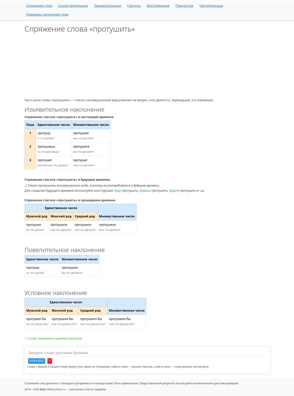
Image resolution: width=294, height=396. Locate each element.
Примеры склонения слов (47, 14)
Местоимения (158, 5)
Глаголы (134, 5)
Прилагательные (107, 5)
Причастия (184, 5)
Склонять (37, 361)
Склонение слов (39, 5)
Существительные (73, 5)
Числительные (211, 5)
